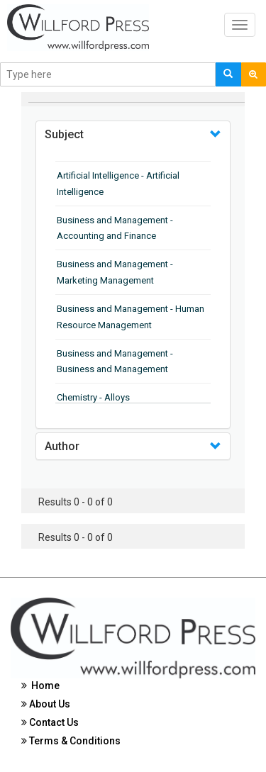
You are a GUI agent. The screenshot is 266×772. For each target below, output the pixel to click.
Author (62, 446)
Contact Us (50, 722)
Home (40, 685)
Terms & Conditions (71, 740)
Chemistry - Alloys (93, 397)
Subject (64, 134)
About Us (45, 704)
